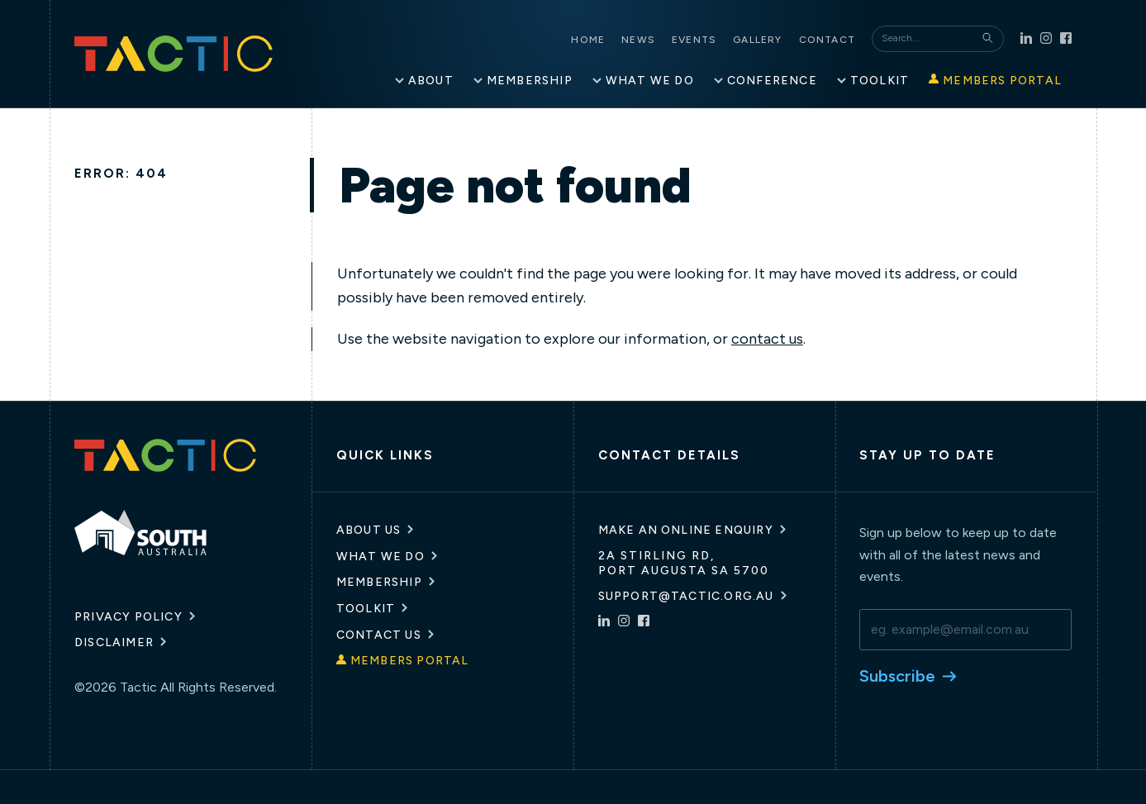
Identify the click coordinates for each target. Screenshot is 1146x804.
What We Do (650, 81)
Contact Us (378, 635)
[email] (965, 629)
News (638, 39)
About (431, 81)
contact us (767, 339)
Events (694, 39)
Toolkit (879, 81)
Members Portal (1002, 81)
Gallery (757, 39)
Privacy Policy (128, 617)
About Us (369, 530)
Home (588, 39)
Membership (530, 81)
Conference (772, 81)
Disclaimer (114, 642)
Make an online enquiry (685, 530)
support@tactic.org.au (686, 596)
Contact (827, 39)
